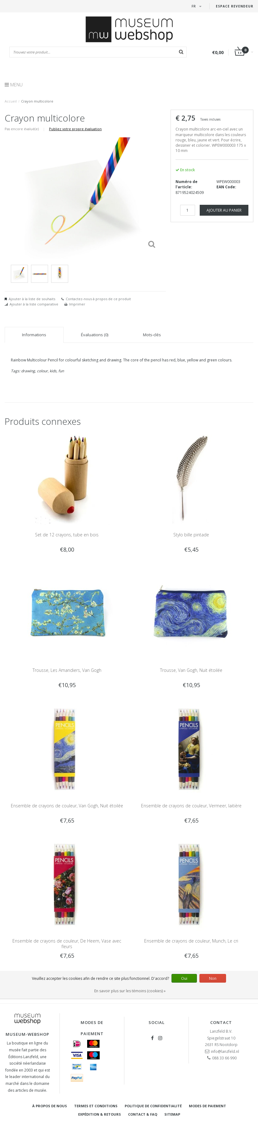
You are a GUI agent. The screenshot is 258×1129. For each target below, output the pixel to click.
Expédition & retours (99, 1114)
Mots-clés (152, 334)
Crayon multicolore (37, 101)
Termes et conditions (96, 1106)
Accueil (11, 101)
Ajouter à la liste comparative (34, 304)
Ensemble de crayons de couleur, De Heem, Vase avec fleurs (66, 943)
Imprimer (77, 304)
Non (212, 978)
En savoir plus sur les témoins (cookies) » (130, 991)
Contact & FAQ (142, 1114)
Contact (221, 1022)
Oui (184, 978)
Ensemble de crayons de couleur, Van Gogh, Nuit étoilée (67, 806)
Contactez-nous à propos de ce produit (98, 298)
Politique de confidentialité (153, 1106)
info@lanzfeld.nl (225, 1051)
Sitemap (172, 1114)
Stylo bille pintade (191, 535)
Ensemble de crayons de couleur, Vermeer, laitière (191, 806)
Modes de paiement (207, 1106)
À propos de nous (49, 1106)
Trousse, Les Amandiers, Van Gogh (67, 670)
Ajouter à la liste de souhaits (32, 298)
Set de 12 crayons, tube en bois (67, 535)
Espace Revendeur (234, 6)
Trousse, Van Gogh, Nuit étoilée (191, 670)
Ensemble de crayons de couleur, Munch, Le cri (191, 941)
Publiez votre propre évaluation (75, 128)
